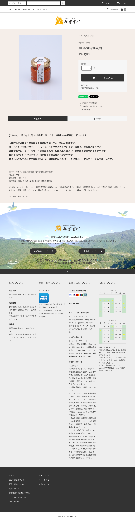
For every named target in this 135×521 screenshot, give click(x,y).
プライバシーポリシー (17, 497)
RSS (11, 502)
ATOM (16, 502)
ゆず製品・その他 (89, 36)
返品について (85, 85)
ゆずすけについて (44, 251)
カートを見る (44, 480)
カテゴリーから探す (22, 9)
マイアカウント (45, 475)
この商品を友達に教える (87, 103)
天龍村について (93, 251)
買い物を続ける (85, 110)
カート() (121, 3)
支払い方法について (16, 480)
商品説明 (37, 119)
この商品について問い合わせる (90, 106)
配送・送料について (16, 484)
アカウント (106, 3)
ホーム (10, 9)
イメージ (97, 119)
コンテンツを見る (39, 9)
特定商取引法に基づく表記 (89, 88)
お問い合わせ (112, 9)
